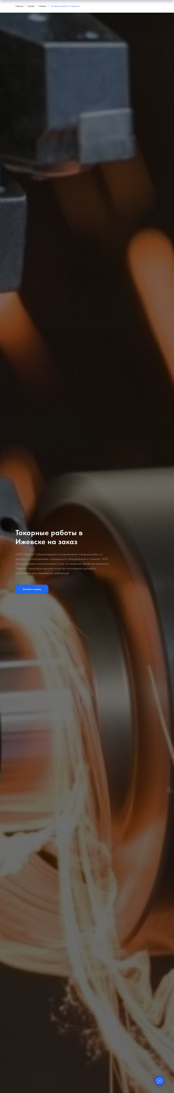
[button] (31, 589)
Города (30, 6)
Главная (19, 6)
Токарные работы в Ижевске (65, 6)
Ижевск (43, 6)
